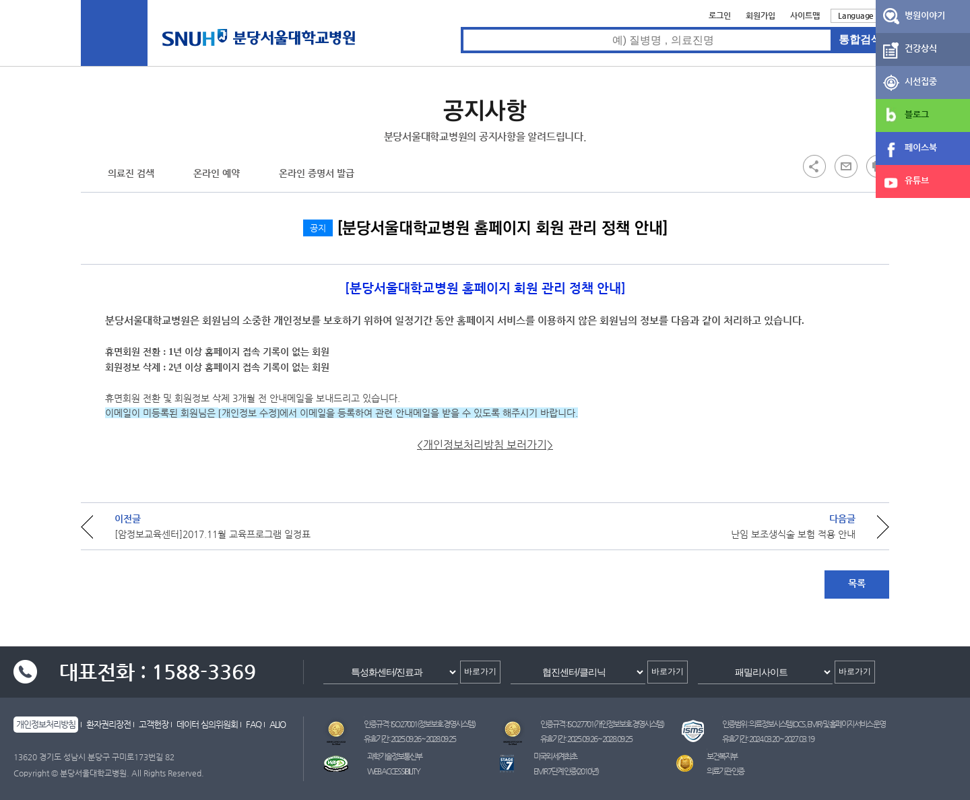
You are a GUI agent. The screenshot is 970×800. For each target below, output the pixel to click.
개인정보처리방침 (45, 724)
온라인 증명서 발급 (316, 173)
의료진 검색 (131, 173)
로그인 (720, 15)
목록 (857, 583)
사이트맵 (805, 15)
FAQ (253, 724)
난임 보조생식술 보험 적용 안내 (793, 534)
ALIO (277, 724)
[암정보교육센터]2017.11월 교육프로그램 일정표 (213, 534)
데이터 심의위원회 (207, 724)
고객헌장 (153, 724)
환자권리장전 (108, 724)
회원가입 (760, 15)
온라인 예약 (216, 173)
